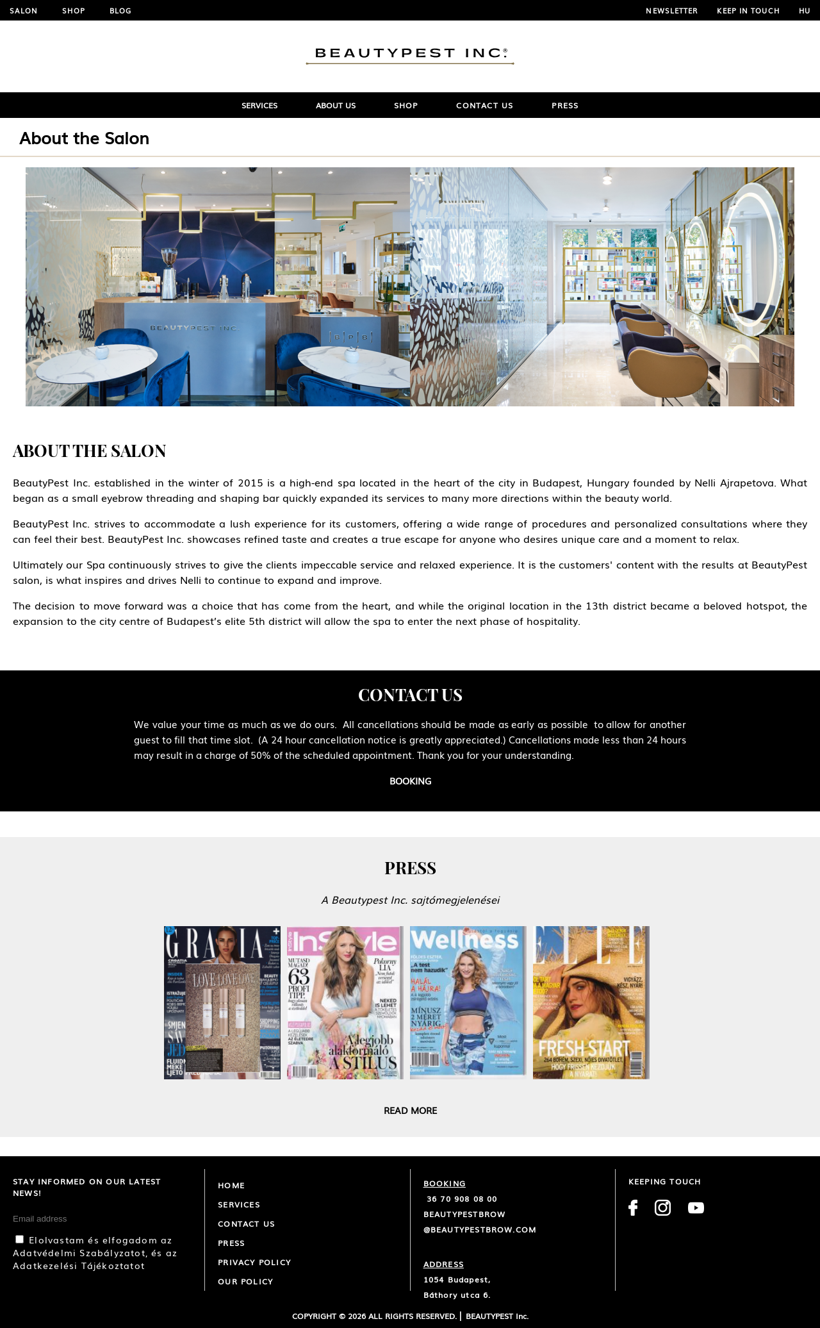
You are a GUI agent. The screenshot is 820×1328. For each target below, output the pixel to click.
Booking (410, 780)
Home (231, 1185)
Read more (410, 1110)
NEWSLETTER (672, 10)
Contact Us (484, 105)
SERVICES (259, 105)
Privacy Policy (254, 1262)
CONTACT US (246, 1223)
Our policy (245, 1281)
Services (239, 1204)
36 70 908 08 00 (460, 1198)
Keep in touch (748, 10)
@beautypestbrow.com (480, 1229)
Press (565, 105)
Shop (73, 10)
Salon (24, 10)
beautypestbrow (464, 1214)
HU (804, 10)
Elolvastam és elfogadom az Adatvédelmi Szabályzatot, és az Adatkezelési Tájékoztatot (95, 1252)
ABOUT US (336, 105)
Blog (120, 10)
